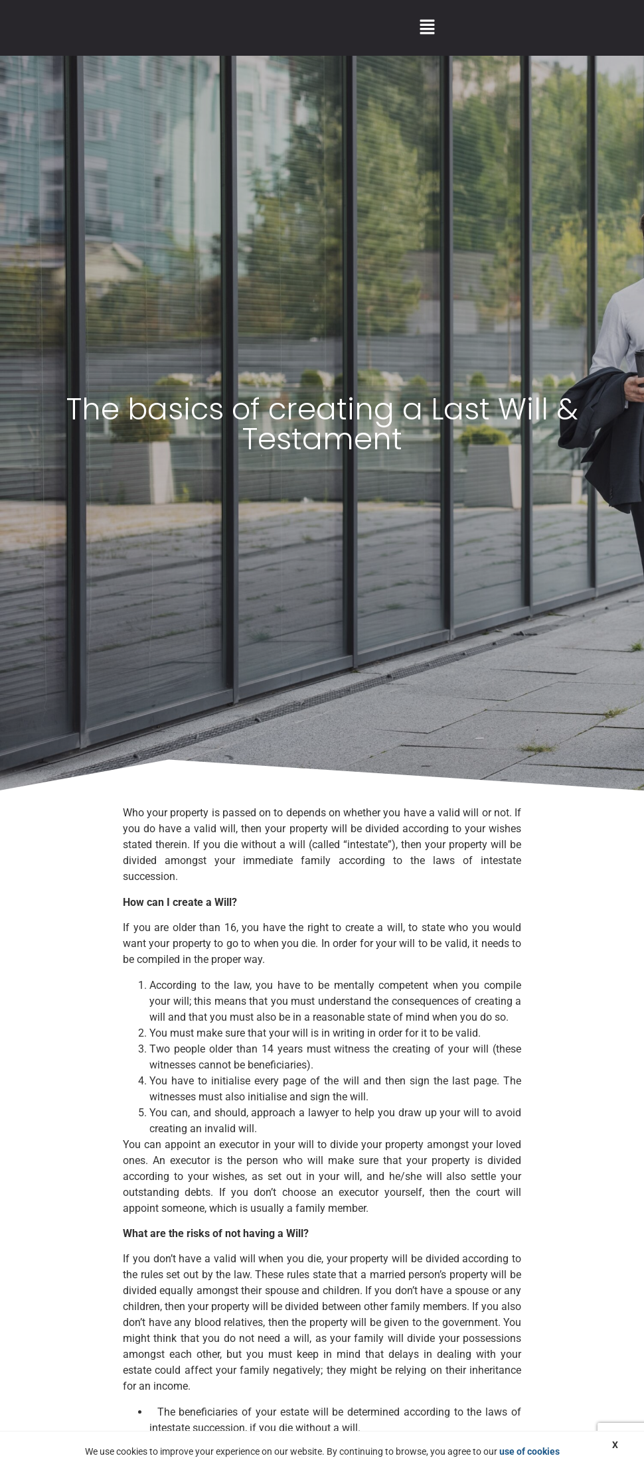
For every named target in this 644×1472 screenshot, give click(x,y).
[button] (427, 27)
